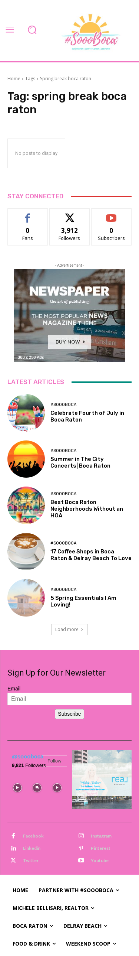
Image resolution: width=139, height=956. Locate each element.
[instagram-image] (17, 788)
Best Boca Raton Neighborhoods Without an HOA (86, 509)
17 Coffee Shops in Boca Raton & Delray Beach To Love (91, 555)
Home (13, 78)
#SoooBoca (63, 405)
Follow (54, 761)
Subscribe (69, 714)
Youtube (100, 860)
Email (13, 689)
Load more (69, 629)
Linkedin (31, 848)
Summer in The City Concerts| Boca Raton (80, 462)
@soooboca (27, 756)
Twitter (31, 860)
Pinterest (100, 848)
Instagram (101, 836)
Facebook (33, 836)
